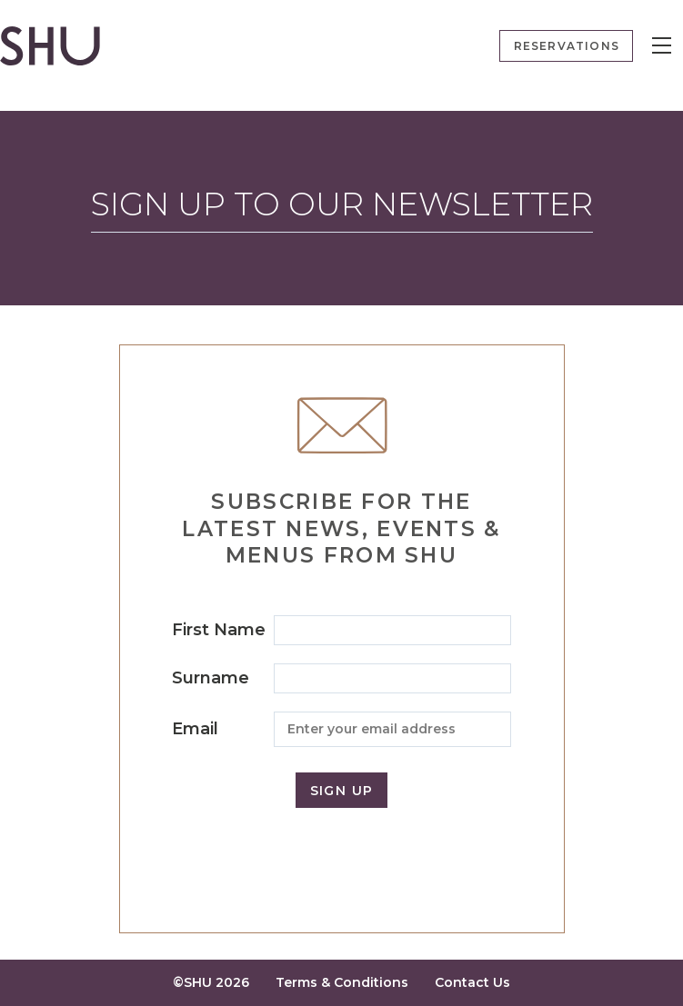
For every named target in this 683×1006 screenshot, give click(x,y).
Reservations (566, 46)
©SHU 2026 (211, 982)
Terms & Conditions (342, 982)
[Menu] (662, 45)
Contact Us (472, 982)
